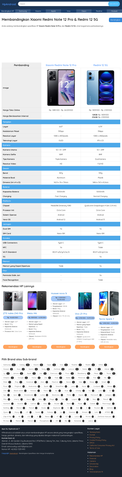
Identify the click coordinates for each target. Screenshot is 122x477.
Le (62, 412)
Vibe (82, 382)
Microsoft (96, 395)
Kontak (92, 435)
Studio (45, 408)
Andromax (34, 386)
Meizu (98, 373)
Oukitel (94, 404)
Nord (70, 404)
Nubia (70, 378)
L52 (30, 416)
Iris (91, 391)
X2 (69, 408)
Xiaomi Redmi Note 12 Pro (61, 65)
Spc (6, 395)
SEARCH (114, 4)
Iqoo (17, 395)
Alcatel (58, 404)
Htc (107, 378)
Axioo (30, 399)
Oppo (84, 11)
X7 (59, 416)
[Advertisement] (61, 44)
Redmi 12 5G (100, 65)
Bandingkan (115, 20)
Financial (93, 458)
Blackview (57, 395)
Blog (91, 469)
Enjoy (18, 412)
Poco (69, 373)
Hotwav (35, 391)
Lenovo (73, 369)
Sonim (39, 412)
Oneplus (8, 378)
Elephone (58, 408)
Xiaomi (38, 11)
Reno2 (21, 408)
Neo (96, 399)
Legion (76, 399)
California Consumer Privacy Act (102, 445)
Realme (99, 11)
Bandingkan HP (7, 11)
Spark (48, 386)
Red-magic (108, 404)
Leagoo (110, 395)
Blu (67, 421)
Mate (7, 382)
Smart (106, 382)
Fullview (51, 412)
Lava (74, 386)
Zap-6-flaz (9, 416)
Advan (109, 369)
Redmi (90, 365)
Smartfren (61, 386)
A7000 (109, 412)
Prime (71, 395)
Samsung (23, 11)
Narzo (70, 382)
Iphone (18, 373)
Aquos (83, 395)
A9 (58, 421)
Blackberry (84, 373)
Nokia (87, 369)
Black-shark (20, 391)
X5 (20, 416)
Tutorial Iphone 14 (96, 472)
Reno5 (107, 399)
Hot (43, 373)
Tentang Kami (95, 432)
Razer (82, 404)
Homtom (8, 404)
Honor (36, 378)
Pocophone (46, 421)
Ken (79, 408)
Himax (111, 386)
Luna (101, 391)
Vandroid (31, 382)
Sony (46, 369)
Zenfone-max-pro (106, 416)
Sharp (94, 382)
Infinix (103, 365)
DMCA (92, 443)
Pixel (58, 378)
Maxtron (57, 382)
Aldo (46, 404)
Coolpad (98, 386)
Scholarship (94, 464)
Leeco (92, 421)
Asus (21, 369)
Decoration (94, 466)
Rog (18, 382)
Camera (93, 461)
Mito (6, 399)
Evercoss (56, 373)
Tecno (110, 373)
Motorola (83, 378)
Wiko (42, 399)
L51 (28, 412)
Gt (111, 391)
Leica (78, 416)
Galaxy (25, 365)
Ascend (22, 404)
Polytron (20, 386)
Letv (98, 412)
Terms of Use (95, 448)
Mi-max (7, 421)
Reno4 (33, 408)
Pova (7, 386)
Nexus (49, 416)
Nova (85, 386)
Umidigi (80, 391)
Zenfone (59, 369)
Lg (6, 373)
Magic (54, 399)
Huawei (114, 11)
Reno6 (32, 421)
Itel (58, 391)
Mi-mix (90, 416)
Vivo (68, 11)
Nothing (8, 408)
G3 (68, 416)
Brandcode (30, 395)
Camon (34, 404)
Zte (47, 378)
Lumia (44, 395)
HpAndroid (9, 4)
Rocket (98, 408)
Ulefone (111, 408)
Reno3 (20, 421)
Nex (65, 399)
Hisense (73, 412)
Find (96, 378)
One (6, 391)
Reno (47, 391)
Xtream (86, 412)
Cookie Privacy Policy (98, 440)
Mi (98, 369)
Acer (68, 391)
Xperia (33, 369)
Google (23, 378)
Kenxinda (79, 421)
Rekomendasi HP (96, 456)
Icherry (18, 399)
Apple (53, 11)
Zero (44, 382)
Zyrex (7, 412)
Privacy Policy (95, 437)
